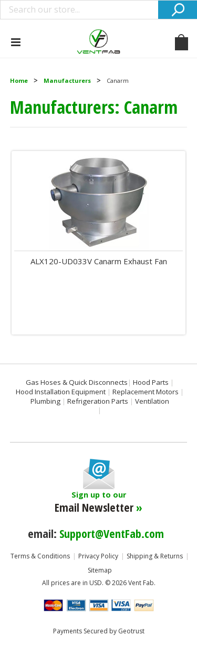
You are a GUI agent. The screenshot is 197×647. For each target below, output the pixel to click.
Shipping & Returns (155, 556)
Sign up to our (99, 502)
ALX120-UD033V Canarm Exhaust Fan (98, 261)
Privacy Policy (98, 556)
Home (19, 80)
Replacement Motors (145, 391)
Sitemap (100, 570)
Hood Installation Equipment (61, 391)
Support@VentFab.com (111, 533)
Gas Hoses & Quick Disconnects (77, 382)
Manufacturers (67, 80)
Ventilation (152, 401)
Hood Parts (151, 382)
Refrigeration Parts (97, 401)
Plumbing (45, 401)
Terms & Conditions (40, 556)
